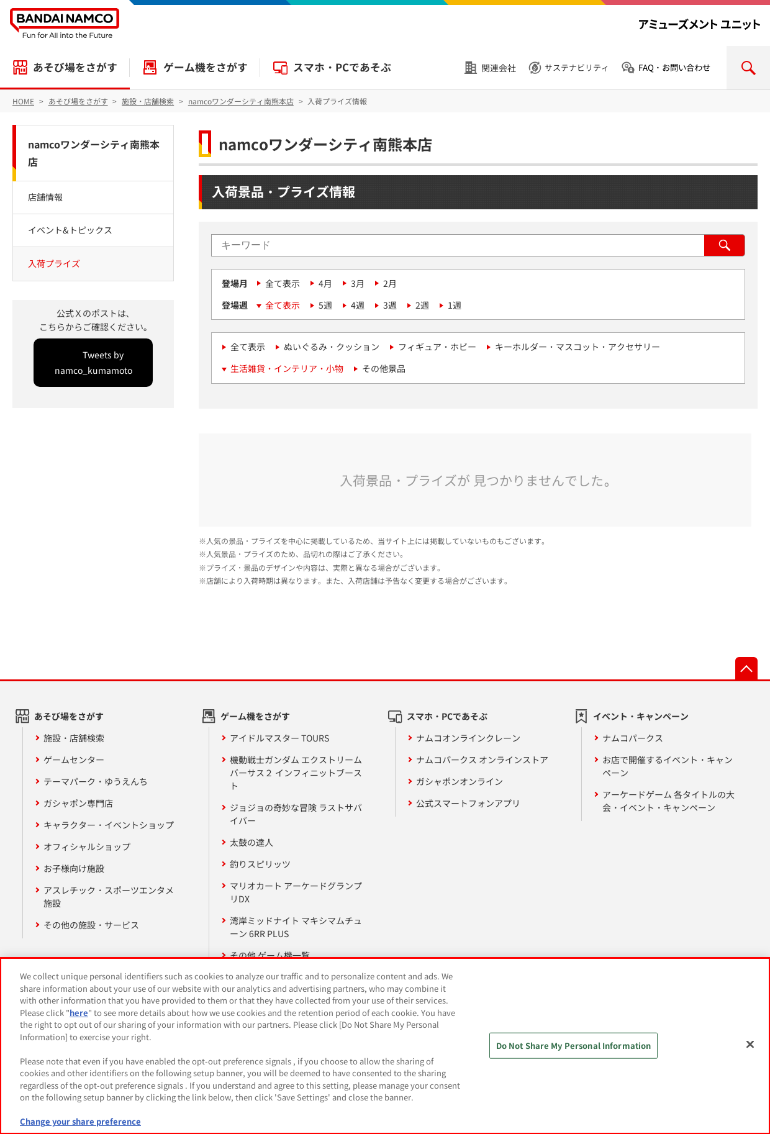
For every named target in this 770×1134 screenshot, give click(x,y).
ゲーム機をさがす (205, 67)
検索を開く (748, 67)
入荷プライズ (54, 263)
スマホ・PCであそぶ (342, 67)
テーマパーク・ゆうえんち (95, 781)
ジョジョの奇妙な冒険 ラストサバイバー (296, 814)
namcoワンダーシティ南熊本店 (94, 153)
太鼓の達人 (251, 842)
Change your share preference (80, 1121)
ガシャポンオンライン (459, 781)
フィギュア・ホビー (437, 346)
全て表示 (282, 283)
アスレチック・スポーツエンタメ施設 (108, 896)
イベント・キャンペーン (641, 716)
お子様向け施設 (73, 868)
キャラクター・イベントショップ (108, 825)
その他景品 (383, 368)
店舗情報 (45, 197)
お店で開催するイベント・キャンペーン (667, 766)
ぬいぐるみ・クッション (331, 346)
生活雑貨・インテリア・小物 (286, 368)
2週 (422, 305)
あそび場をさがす (75, 67)
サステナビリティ (577, 67)
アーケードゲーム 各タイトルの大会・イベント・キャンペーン (668, 801)
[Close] (750, 1044)
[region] (385, 1046)
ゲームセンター (73, 759)
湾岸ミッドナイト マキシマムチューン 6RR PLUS (296, 927)
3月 (358, 283)
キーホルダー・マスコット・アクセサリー (577, 346)
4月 (325, 283)
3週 (390, 305)
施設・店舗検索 (73, 738)
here (79, 1012)
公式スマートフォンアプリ (468, 803)
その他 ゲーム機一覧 (270, 955)
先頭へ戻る (746, 668)
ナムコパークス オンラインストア (482, 759)
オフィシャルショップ (86, 846)
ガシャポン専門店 (78, 803)
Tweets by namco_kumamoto (93, 362)
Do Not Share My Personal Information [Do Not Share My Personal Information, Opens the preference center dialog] (573, 1045)
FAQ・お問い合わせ (674, 67)
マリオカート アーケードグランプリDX (296, 892)
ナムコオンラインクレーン (468, 738)
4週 (358, 305)
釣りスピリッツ (260, 864)
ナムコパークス (632, 738)
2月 (390, 283)
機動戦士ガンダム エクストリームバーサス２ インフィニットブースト (296, 772)
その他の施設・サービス (91, 925)
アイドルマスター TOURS (279, 738)
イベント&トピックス (70, 230)
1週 (454, 305)
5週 (325, 305)
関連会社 (498, 67)
